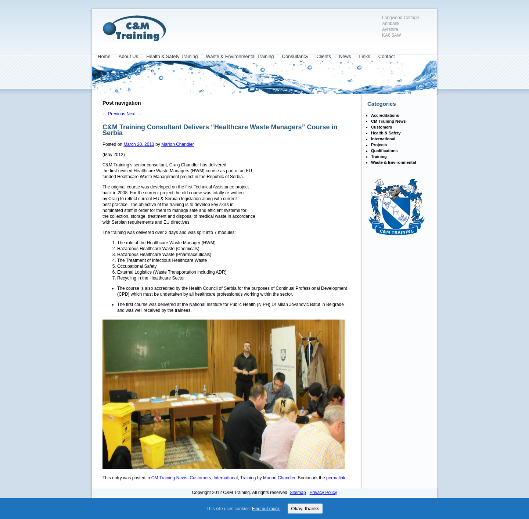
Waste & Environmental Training (240, 56)
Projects (379, 145)
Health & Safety (386, 133)
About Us (128, 56)
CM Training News (169, 477)
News (345, 56)
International (225, 477)
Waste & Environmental (393, 162)
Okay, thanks (305, 508)
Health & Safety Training (172, 56)
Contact (386, 56)
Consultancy (295, 56)
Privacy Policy (323, 492)
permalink (335, 477)
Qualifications (384, 150)
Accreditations (385, 115)
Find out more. (266, 508)
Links (364, 56)
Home (104, 56)
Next (133, 113)
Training (248, 477)
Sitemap (298, 492)
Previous (113, 113)
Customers (200, 477)
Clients (323, 56)
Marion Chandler (177, 144)
